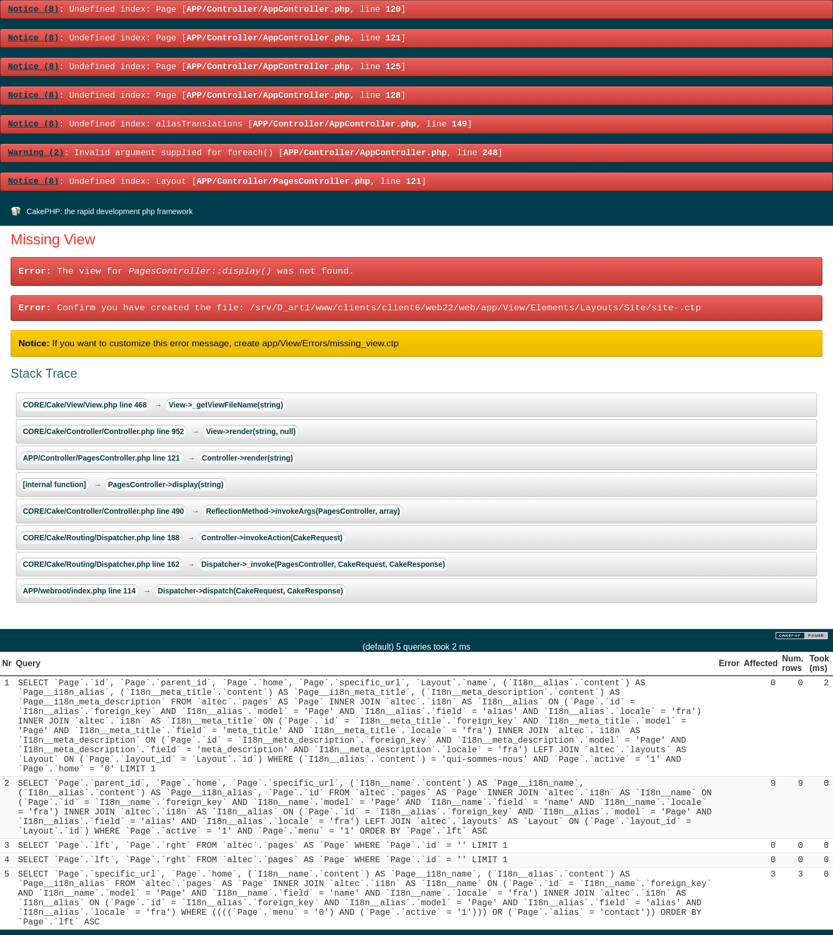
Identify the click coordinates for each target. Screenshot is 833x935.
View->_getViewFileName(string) (225, 405)
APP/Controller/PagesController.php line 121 (101, 458)
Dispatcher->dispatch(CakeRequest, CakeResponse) (250, 590)
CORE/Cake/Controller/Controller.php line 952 (103, 431)
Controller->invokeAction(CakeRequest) (272, 537)
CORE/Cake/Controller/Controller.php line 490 (103, 511)
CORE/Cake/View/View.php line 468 (85, 405)
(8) (33, 9)
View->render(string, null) (251, 431)
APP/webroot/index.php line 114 (79, 590)
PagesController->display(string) (165, 484)
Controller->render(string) (247, 458)
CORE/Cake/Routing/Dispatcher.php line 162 (101, 564)
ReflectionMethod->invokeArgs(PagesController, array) (303, 511)
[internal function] (54, 484)
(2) (36, 153)
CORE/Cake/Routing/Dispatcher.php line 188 (101, 537)
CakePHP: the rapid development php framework (110, 211)
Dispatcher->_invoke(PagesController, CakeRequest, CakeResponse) (323, 564)
